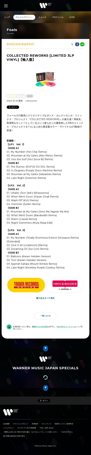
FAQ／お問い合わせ (47, 428)
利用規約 (35, 424)
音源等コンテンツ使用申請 (64, 424)
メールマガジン (8, 428)
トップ (7, 17)
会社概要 (6, 424)
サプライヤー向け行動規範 (27, 428)
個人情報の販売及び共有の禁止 (14, 436)
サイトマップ (46, 424)
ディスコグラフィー (24, 17)
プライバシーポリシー (20, 424)
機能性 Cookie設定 (40, 327)
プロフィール (57, 17)
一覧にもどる (45, 316)
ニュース (42, 17)
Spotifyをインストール (66, 327)
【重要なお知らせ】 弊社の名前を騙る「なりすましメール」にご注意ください (30, 432)
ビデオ (72, 17)
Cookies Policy (67, 432)
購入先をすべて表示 (45, 298)
